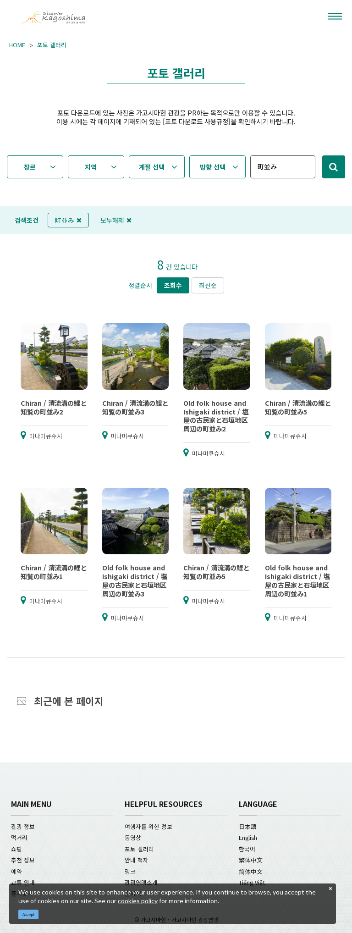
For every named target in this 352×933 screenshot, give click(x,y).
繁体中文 (251, 860)
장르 (30, 166)
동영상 (133, 837)
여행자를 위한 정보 (148, 826)
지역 (91, 166)
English (248, 837)
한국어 (247, 849)
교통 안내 (23, 882)
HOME (17, 45)
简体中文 (251, 871)
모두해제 (116, 220)
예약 (16, 871)
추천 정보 (23, 860)
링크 (130, 871)
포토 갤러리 (51, 45)
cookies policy (138, 901)
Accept (28, 914)
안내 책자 (136, 860)
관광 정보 (23, 826)
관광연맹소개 (141, 882)
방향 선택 (213, 166)
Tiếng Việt (252, 882)
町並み (68, 220)
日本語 (248, 826)
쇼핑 (16, 849)
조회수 (173, 285)
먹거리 (19, 837)
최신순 (208, 285)
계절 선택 (152, 166)
